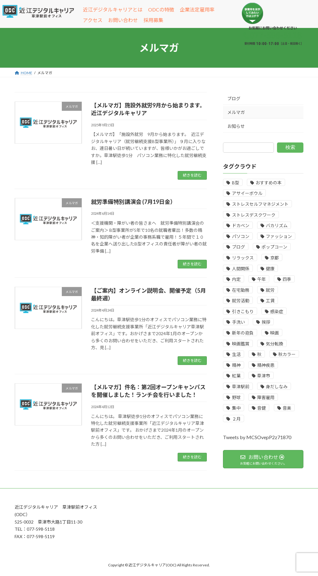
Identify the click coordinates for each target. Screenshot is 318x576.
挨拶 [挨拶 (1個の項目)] (265, 322)
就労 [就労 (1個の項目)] (270, 290)
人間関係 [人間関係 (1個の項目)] (240, 268)
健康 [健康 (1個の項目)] (270, 268)
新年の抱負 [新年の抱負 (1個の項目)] (242, 332)
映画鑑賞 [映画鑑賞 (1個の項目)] (240, 343)
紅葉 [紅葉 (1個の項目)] (236, 375)
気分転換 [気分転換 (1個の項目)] (274, 343)
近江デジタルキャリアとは (113, 9)
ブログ (233, 98)
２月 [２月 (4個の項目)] (236, 418)
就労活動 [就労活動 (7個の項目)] (240, 300)
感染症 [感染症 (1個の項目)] (276, 311)
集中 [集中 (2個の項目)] (236, 408)
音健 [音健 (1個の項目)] (261, 408)
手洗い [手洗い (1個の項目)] (238, 322)
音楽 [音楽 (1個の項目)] (287, 408)
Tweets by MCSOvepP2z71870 (257, 437)
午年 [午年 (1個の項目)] (261, 279)
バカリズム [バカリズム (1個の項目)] (277, 225)
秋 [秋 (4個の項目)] (259, 354)
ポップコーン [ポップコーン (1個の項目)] (274, 247)
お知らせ (236, 126)
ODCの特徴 (161, 9)
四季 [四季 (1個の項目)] (287, 279)
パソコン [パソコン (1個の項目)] (240, 236)
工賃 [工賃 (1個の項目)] (270, 300)
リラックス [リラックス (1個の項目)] (242, 257)
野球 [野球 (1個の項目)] (236, 397)
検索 (290, 147)
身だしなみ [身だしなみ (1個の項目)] (277, 386)
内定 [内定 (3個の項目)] (236, 279)
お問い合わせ (123, 20)
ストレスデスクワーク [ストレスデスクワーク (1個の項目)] (253, 215)
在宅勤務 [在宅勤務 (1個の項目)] (240, 290)
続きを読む (192, 175)
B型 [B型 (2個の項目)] (235, 182)
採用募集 (153, 20)
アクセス (92, 20)
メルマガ (236, 112)
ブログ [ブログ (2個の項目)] (238, 247)
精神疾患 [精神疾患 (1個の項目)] (266, 365)
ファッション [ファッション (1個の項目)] (279, 236)
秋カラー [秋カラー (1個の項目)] (287, 354)
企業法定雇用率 (197, 9)
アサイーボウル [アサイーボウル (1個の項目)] (247, 193)
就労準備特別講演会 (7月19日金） (133, 201)
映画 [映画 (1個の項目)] (274, 332)
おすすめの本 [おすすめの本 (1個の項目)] (269, 182)
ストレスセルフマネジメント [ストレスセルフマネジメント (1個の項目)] (260, 204)
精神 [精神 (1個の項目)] (236, 365)
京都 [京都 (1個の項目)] (274, 257)
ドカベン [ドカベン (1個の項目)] (240, 225)
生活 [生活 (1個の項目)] (236, 354)
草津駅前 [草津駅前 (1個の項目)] (240, 386)
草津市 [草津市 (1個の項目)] (263, 375)
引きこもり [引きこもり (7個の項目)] (242, 311)
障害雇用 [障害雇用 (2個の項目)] (266, 397)
